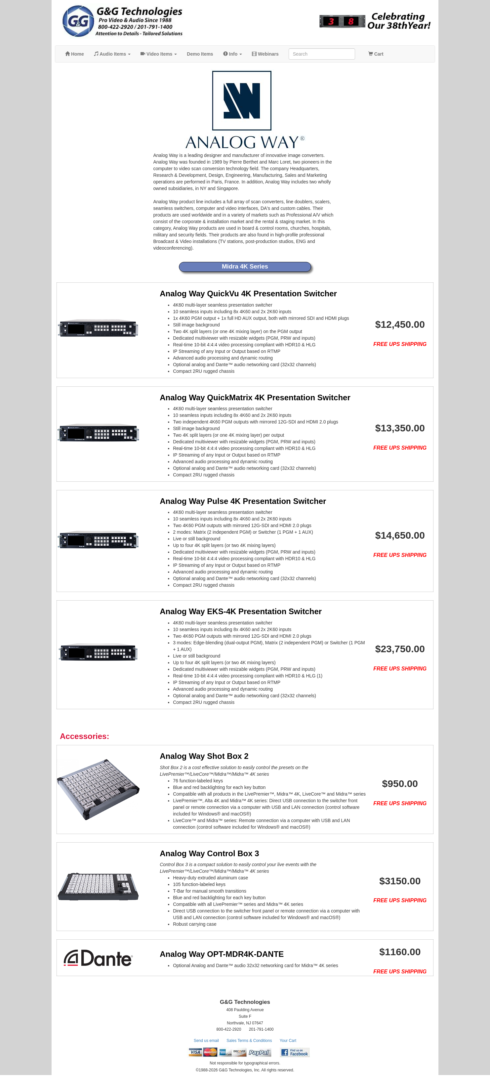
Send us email (206, 1048)
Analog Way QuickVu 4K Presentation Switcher (239, 293)
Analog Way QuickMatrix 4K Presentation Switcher (246, 397)
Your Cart (288, 1048)
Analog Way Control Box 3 (200, 853)
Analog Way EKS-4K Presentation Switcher (232, 611)
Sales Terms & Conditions (249, 1048)
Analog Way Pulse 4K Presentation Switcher (234, 501)
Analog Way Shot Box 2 (195, 756)
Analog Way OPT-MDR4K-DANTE (213, 958)
